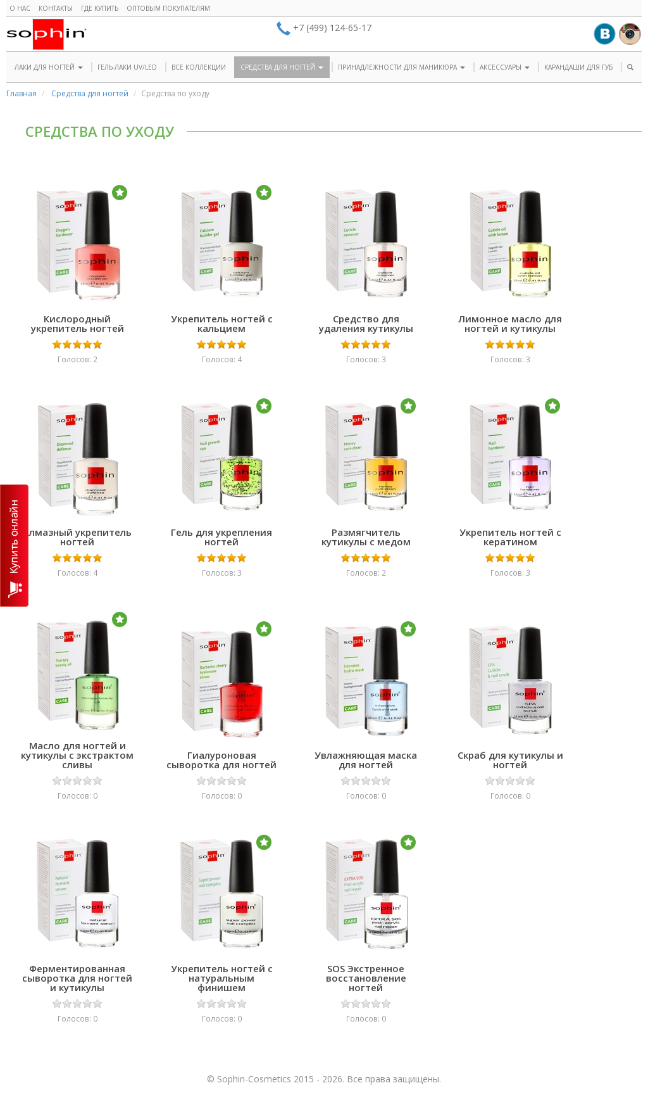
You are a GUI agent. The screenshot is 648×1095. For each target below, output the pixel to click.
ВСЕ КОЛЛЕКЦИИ (198, 67)
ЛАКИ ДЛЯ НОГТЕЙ (49, 67)
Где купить (99, 8)
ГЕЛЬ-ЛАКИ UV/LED (127, 67)
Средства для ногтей (89, 93)
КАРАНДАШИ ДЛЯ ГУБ (578, 67)
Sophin (46, 34)
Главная (21, 93)
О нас (19, 8)
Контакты (56, 8)
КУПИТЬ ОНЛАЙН (14, 545)
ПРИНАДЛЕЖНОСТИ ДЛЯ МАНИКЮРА (401, 67)
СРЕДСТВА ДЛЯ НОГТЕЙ (281, 67)
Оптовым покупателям (168, 8)
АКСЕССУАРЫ (505, 67)
